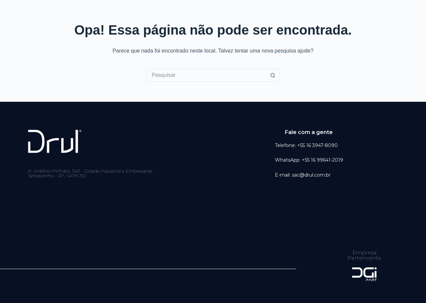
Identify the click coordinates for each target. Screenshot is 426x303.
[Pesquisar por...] (206, 75)
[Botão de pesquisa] (273, 75)
